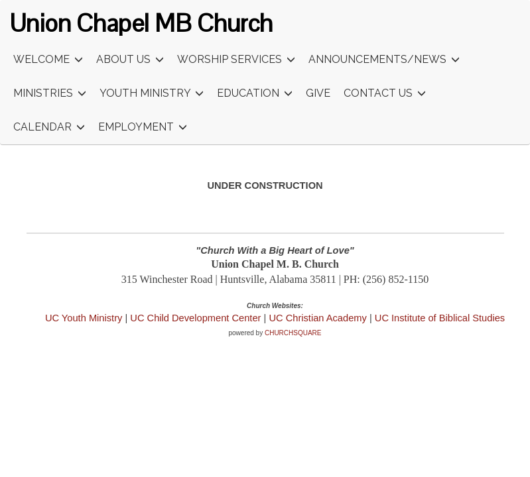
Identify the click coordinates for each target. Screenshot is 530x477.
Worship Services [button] (236, 60)
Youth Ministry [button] (151, 94)
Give (318, 93)
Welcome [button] (48, 60)
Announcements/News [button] (384, 60)
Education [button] (255, 94)
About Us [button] (130, 60)
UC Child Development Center (196, 318)
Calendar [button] (49, 127)
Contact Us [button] (385, 94)
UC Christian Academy (317, 318)
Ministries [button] (49, 94)
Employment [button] (142, 127)
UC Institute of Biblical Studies (440, 318)
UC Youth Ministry (83, 318)
